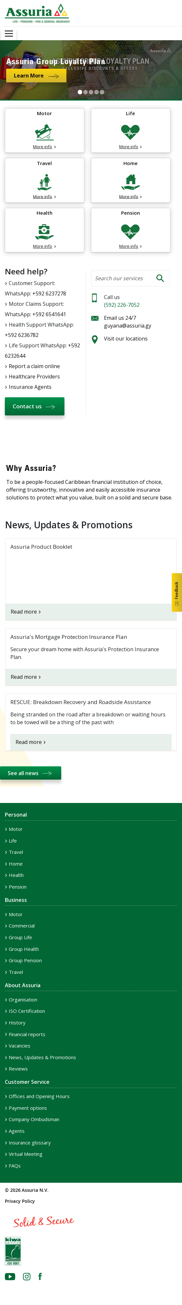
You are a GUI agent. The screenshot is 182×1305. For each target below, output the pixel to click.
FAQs (15, 1165)
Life (13, 840)
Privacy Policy (20, 1201)
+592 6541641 (49, 314)
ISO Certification (27, 1011)
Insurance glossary (30, 1142)
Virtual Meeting (25, 1154)
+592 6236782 (22, 335)
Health (16, 875)
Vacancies (19, 1045)
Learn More (29, 75)
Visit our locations (126, 338)
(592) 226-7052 (122, 304)
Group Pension (25, 960)
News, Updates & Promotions (42, 1057)
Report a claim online (34, 366)
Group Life (20, 937)
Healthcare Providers (34, 376)
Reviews (18, 1068)
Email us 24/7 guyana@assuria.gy (127, 321)
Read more (24, 611)
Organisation (23, 999)
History (17, 1022)
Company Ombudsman (34, 1119)
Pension (18, 886)
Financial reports (27, 1034)
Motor (16, 829)
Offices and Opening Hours (39, 1096)
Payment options (28, 1108)
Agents (17, 1131)
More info (42, 147)
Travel (16, 852)
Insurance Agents (30, 386)
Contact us (27, 406)
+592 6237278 (49, 293)
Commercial (22, 925)
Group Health (24, 949)
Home (16, 863)
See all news (23, 773)
